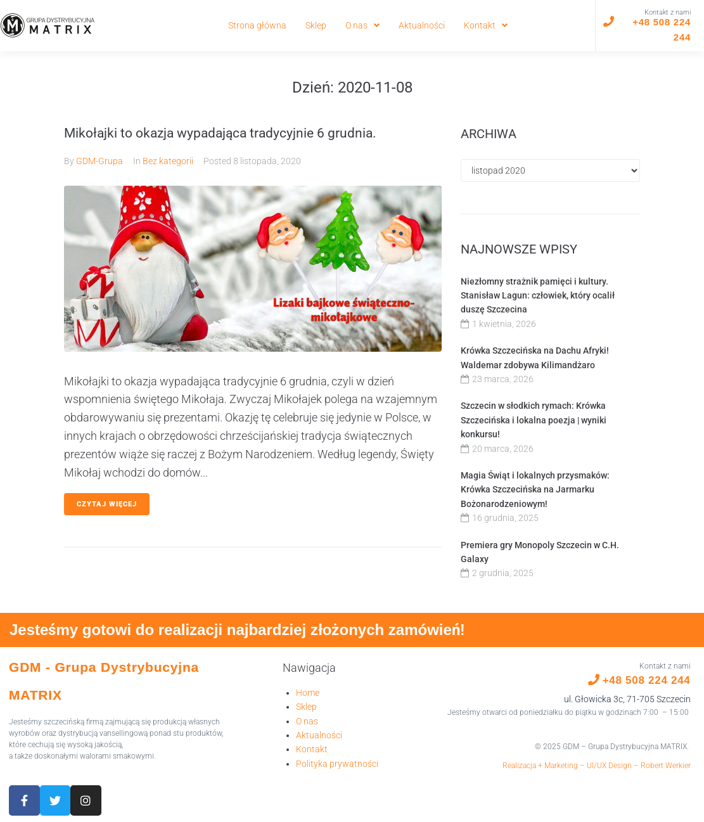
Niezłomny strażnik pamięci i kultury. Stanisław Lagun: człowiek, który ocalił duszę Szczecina (538, 295)
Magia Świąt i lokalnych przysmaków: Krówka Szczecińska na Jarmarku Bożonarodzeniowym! (535, 489)
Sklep (306, 707)
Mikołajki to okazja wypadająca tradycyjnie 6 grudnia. (220, 133)
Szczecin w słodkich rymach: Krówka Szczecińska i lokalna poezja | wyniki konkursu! (533, 420)
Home (307, 693)
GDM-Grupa (99, 161)
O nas (307, 721)
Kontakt (312, 749)
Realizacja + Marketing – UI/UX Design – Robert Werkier (596, 765)
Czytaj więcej (107, 504)
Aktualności (319, 735)
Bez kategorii (168, 161)
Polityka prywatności (337, 764)
